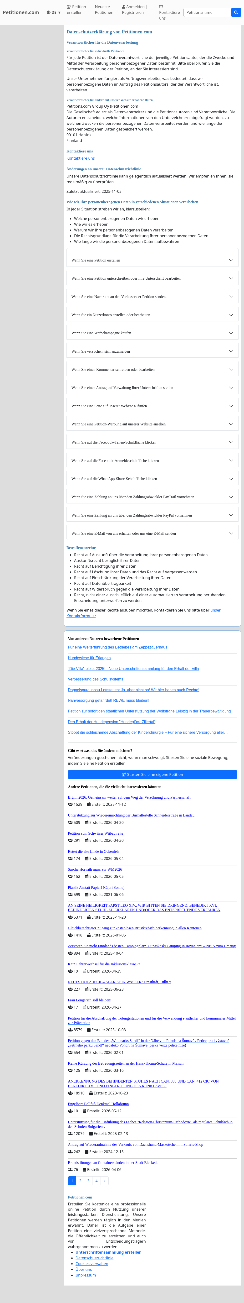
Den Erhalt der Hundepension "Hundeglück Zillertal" (111, 722)
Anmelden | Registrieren (135, 9)
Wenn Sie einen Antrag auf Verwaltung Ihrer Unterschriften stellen (122, 388)
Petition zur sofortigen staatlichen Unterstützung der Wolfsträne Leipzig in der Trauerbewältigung (149, 711)
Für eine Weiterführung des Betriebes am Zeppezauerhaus (117, 647)
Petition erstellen (76, 9)
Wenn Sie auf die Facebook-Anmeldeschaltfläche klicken (115, 461)
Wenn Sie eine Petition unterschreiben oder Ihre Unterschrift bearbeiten (126, 278)
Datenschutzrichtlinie (94, 1258)
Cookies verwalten (92, 1263)
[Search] (207, 12)
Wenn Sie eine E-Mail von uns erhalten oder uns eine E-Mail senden (123, 533)
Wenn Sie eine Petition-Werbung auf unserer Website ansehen (118, 424)
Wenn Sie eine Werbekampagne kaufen (101, 333)
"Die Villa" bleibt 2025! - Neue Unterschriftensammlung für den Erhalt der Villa (133, 669)
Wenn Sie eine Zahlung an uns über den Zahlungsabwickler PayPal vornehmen (131, 515)
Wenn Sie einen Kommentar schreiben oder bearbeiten (113, 369)
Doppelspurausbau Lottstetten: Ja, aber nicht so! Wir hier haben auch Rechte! (133, 690)
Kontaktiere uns (169, 13)
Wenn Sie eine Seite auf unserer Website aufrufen (109, 406)
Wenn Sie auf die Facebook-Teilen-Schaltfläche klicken (113, 442)
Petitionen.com (21, 12)
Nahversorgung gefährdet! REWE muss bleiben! (108, 700)
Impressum (86, 1275)
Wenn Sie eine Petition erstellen (95, 260)
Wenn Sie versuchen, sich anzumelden (100, 351)
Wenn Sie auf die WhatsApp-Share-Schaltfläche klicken (114, 479)
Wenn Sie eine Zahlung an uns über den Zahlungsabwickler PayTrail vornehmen (132, 497)
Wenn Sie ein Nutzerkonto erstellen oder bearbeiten (110, 315)
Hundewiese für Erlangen (89, 658)
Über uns (84, 1269)
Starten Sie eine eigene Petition (152, 774)
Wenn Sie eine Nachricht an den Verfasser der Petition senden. (119, 297)
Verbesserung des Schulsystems (95, 679)
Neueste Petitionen (104, 9)
